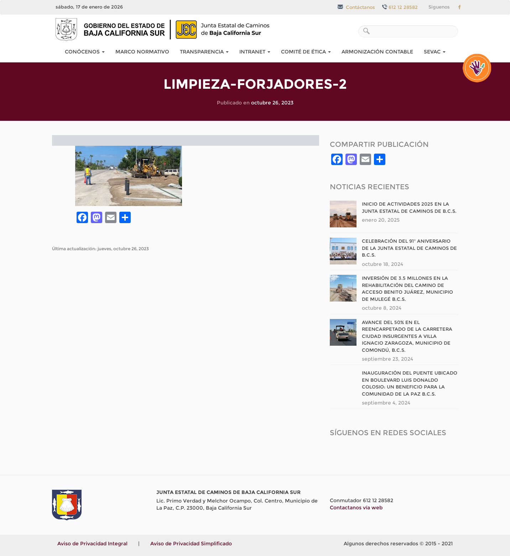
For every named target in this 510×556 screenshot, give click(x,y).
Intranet (254, 51)
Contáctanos (356, 7)
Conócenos (85, 51)
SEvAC (435, 51)
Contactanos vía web (356, 507)
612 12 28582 (400, 7)
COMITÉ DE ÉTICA (306, 51)
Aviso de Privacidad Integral (92, 543)
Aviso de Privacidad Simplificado (191, 543)
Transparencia (204, 51)
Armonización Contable (377, 51)
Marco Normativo (142, 51)
